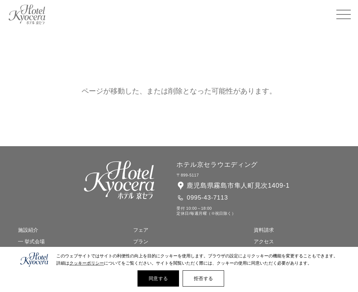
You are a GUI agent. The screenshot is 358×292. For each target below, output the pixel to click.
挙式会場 (35, 241)
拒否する (203, 278)
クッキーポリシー (86, 263)
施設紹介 (28, 230)
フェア (140, 230)
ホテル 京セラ (27, 14)
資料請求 (264, 230)
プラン (140, 241)
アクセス (264, 241)
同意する (158, 278)
